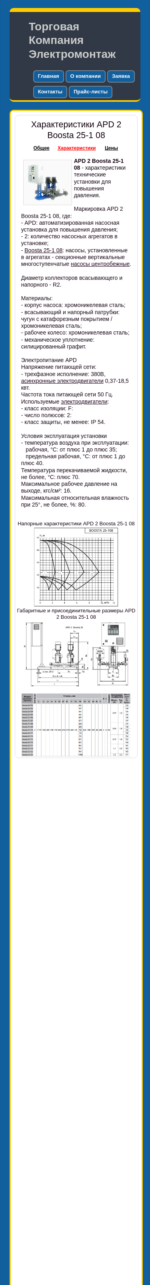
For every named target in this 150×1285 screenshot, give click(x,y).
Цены (111, 148)
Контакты (50, 92)
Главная (48, 76)
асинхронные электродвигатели (62, 381)
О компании (85, 76)
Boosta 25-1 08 (43, 250)
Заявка (121, 76)
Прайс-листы (91, 92)
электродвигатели (84, 401)
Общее (42, 148)
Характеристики (77, 148)
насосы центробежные (100, 264)
